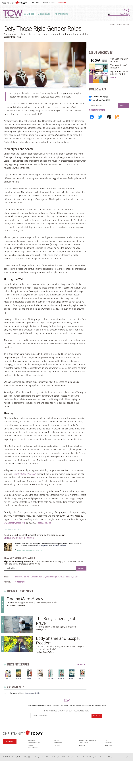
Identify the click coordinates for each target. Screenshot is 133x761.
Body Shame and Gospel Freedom (58, 640)
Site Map (64, 705)
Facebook (29, 693)
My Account (109, 745)
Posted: (7, 582)
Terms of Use (83, 743)
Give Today (9, 741)
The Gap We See (34, 743)
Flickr (19, 529)
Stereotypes (67, 577)
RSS (86, 705)
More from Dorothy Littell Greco (29, 550)
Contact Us (93, 705)
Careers (56, 740)
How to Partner (33, 748)
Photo (6, 529)
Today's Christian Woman (36, 705)
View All (113, 77)
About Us (35, 2)
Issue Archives (101, 52)
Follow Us (57, 745)
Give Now (62, 2)
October (126, 24)
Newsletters (49, 2)
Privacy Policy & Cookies (87, 740)
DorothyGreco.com (59, 546)
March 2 (71, 678)
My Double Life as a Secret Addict (119, 73)
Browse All (81, 664)
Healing (26, 577)
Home (112, 24)
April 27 (29, 678)
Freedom (18, 577)
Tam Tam (13, 529)
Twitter (38, 693)
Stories (30, 745)
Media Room (58, 743)
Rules (60, 577)
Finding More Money (25, 599)
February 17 (82, 678)
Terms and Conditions (75, 705)
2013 (118, 24)
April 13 (40, 678)
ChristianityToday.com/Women (19, 537)
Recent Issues (18, 664)
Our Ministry (32, 740)
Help (106, 740)
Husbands (34, 577)
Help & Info (102, 705)
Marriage (41, 577)
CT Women (98, 97)
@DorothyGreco (43, 546)
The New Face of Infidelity (118, 66)
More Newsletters (97, 110)
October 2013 (20, 582)
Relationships (51, 577)
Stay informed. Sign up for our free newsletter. (66, 711)
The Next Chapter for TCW (119, 60)
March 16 (61, 678)
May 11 (18, 678)
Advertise (82, 745)
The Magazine (60, 14)
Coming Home (99, 100)
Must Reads (44, 14)
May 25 (8, 678)
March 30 (50, 678)
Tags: (6, 577)
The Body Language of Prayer (55, 621)
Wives (75, 577)
